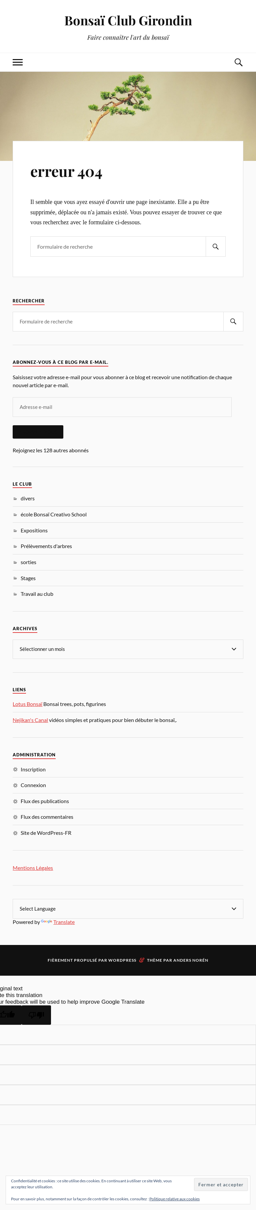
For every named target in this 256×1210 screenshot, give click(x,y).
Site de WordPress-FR (46, 832)
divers (28, 498)
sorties (28, 562)
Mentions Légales (33, 868)
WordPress (122, 960)
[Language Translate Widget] (128, 909)
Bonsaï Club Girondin (128, 20)
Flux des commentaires (47, 816)
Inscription (33, 769)
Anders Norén (190, 960)
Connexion (33, 785)
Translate (58, 922)
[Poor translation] (36, 1015)
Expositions (34, 530)
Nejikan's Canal (30, 720)
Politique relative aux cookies (174, 1198)
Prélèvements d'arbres (46, 546)
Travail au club (37, 593)
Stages (28, 578)
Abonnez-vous (38, 432)
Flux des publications (45, 801)
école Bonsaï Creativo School (54, 514)
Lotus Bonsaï (27, 704)
